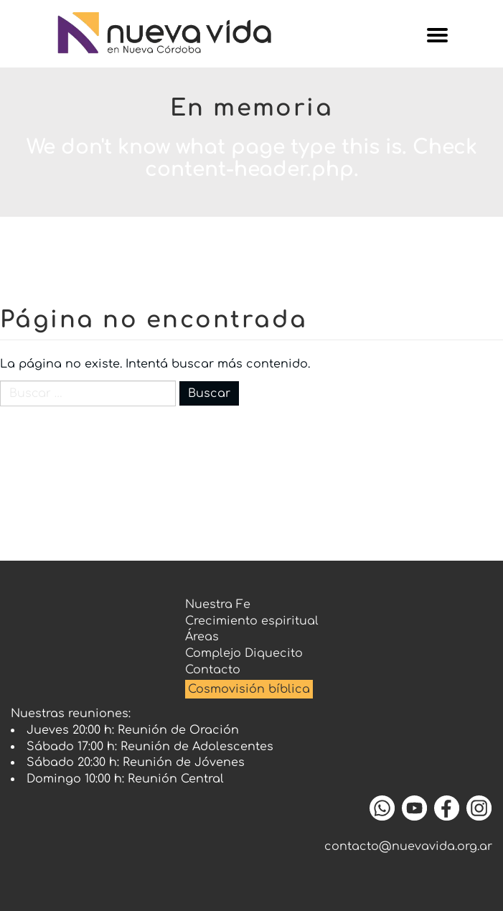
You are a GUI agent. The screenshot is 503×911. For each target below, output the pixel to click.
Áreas (202, 636)
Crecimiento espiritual (252, 621)
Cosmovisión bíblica (249, 689)
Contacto (212, 669)
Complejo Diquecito (244, 653)
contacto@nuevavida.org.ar (408, 846)
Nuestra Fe (217, 604)
